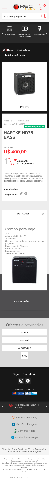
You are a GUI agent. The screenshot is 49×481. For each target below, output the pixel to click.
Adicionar (25, 162)
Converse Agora (24, 431)
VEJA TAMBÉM (21, 301)
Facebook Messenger (24, 437)
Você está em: (24, 50)
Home (7, 50)
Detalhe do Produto (15, 55)
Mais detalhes (11, 189)
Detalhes (31, 213)
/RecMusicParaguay (24, 417)
